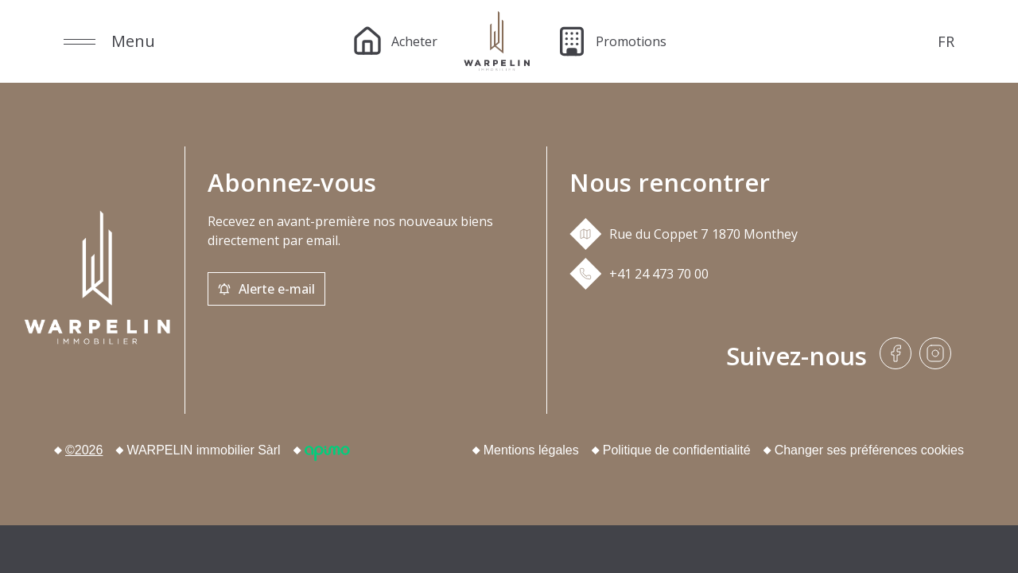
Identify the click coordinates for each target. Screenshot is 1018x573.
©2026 (84, 450)
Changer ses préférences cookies (869, 450)
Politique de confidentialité (677, 450)
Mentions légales (531, 450)
